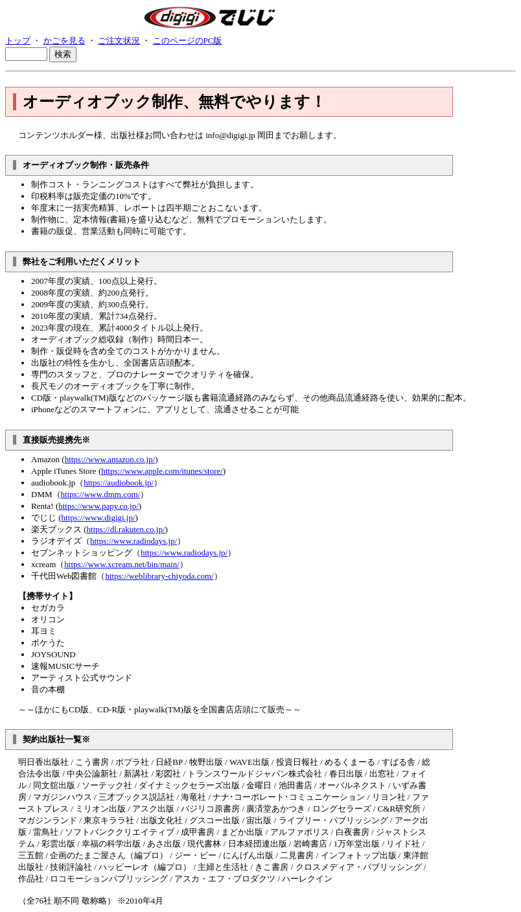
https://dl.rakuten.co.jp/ (126, 529)
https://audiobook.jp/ (119, 482)
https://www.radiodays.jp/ (133, 541)
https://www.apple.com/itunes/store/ (162, 471)
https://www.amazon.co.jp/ (110, 459)
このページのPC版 (187, 40)
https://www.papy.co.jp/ (98, 506)
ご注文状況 (119, 40)
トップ (17, 40)
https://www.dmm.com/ (101, 494)
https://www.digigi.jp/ (98, 517)
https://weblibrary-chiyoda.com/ (160, 576)
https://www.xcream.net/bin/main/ (121, 564)
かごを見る (64, 40)
